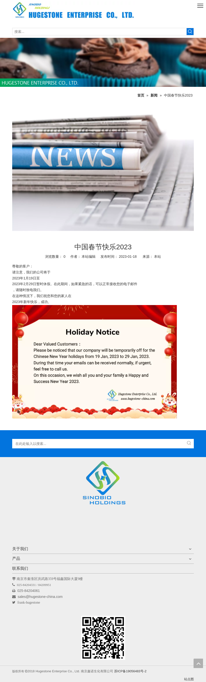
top (198, 663)
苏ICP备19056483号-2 (130, 671)
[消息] (103, 167)
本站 (157, 257)
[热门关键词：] (190, 31)
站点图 (189, 679)
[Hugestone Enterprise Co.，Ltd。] (103, 484)
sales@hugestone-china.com (41, 597)
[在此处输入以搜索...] (98, 443)
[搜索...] (99, 31)
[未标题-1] (103, 62)
